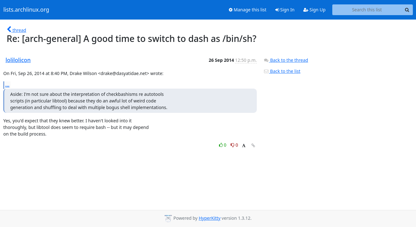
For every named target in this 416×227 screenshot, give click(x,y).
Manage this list (248, 10)
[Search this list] (367, 9)
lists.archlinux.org (26, 10)
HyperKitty (209, 218)
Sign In (285, 10)
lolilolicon (18, 60)
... (7, 84)
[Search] (407, 9)
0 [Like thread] (223, 145)
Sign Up (314, 10)
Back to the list (282, 71)
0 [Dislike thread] (234, 145)
